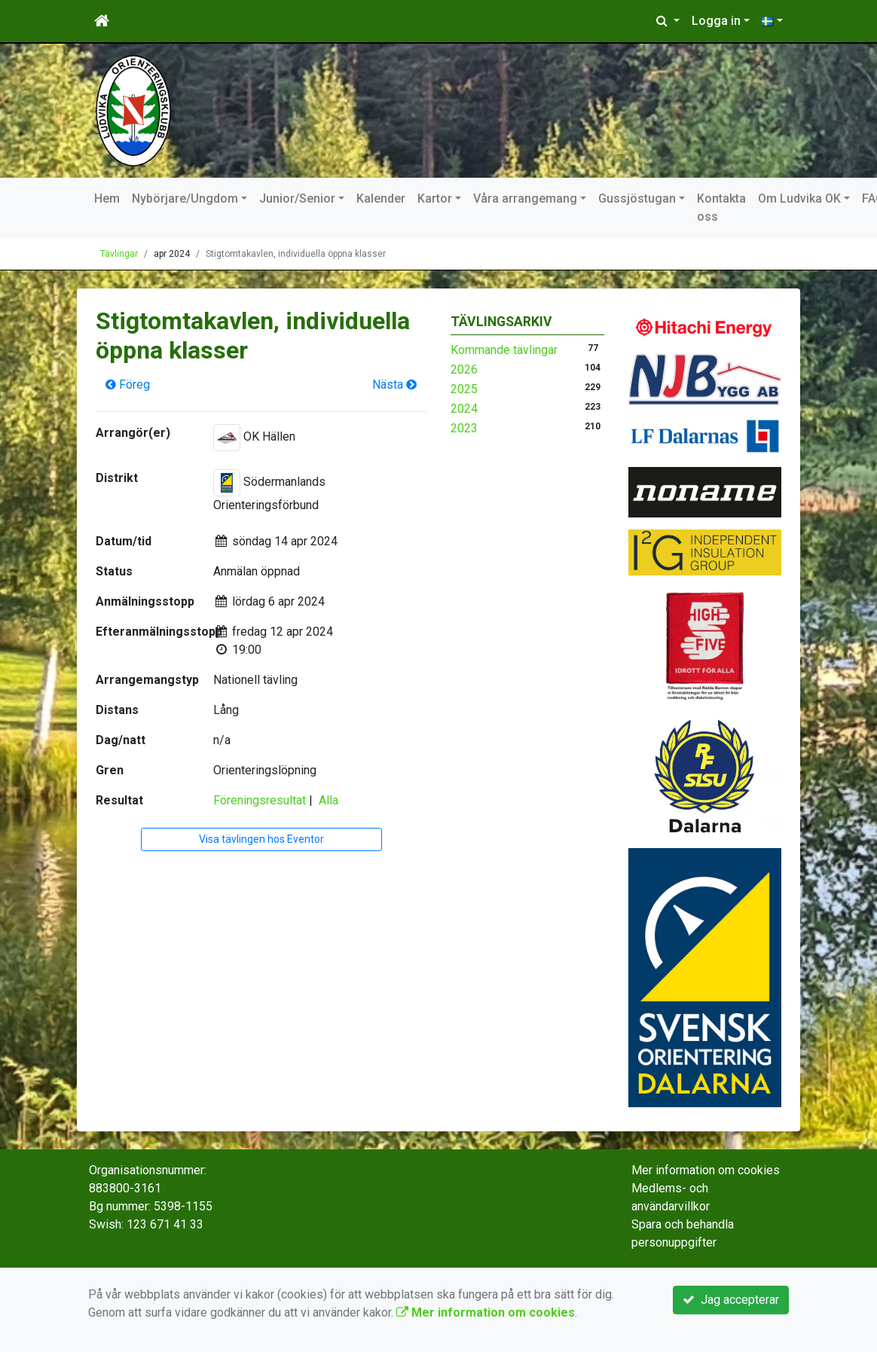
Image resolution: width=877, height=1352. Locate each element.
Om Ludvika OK (799, 198)
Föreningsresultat (259, 800)
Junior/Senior (297, 198)
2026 (464, 369)
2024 (464, 408)
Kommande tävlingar (504, 350)
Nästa (394, 384)
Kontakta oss (721, 207)
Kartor (434, 198)
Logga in (716, 21)
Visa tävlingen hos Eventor (261, 839)
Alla (328, 800)
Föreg (127, 384)
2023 (464, 428)
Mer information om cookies (705, 1170)
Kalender (380, 198)
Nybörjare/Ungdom (185, 198)
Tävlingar (119, 254)
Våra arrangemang (525, 198)
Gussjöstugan (637, 198)
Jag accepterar (731, 1299)
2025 (464, 389)
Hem (107, 198)
